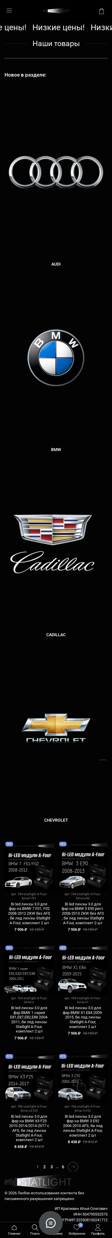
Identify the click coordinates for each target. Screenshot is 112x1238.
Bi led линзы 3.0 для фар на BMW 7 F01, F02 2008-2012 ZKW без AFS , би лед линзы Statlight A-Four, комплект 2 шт (29, 913)
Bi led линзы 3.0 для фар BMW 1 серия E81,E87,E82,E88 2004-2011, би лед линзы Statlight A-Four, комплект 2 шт (29, 1020)
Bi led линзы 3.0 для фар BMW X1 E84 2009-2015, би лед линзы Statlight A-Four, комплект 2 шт (83, 1017)
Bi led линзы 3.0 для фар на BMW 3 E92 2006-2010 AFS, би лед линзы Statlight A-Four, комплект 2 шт (83, 1126)
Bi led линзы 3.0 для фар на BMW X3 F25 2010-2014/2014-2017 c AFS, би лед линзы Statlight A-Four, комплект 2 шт (29, 1128)
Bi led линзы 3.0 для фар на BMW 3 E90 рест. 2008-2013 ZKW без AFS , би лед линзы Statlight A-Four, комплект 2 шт (83, 913)
